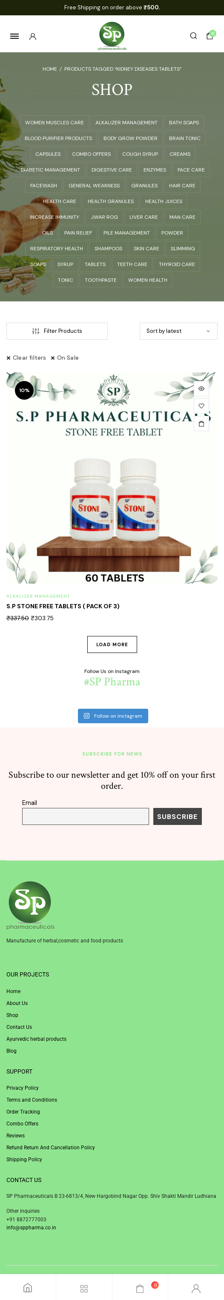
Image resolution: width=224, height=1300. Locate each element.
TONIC (65, 280)
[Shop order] (179, 331)
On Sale (68, 357)
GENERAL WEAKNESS (94, 185)
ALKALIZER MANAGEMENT (126, 122)
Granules (144, 185)
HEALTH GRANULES (111, 201)
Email (29, 803)
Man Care (182, 217)
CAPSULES (47, 154)
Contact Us (19, 1027)
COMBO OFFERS (91, 154)
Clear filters (29, 357)
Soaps (38, 264)
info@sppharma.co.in (31, 1228)
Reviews (15, 1136)
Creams (179, 154)
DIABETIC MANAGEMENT (50, 169)
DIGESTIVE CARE (112, 169)
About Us (17, 1003)
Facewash (43, 185)
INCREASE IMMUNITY (54, 217)
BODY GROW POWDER (130, 138)
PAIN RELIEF (78, 232)
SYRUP (65, 264)
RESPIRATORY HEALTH (56, 248)
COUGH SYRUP (140, 154)
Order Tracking (23, 1112)
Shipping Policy (24, 1160)
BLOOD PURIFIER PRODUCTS (58, 138)
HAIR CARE (182, 185)
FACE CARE (191, 169)
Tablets (95, 264)
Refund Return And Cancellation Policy (50, 1148)
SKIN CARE (146, 248)
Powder (172, 232)
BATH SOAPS (184, 122)
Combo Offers (22, 1124)
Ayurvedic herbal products (36, 1039)
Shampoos (108, 248)
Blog (11, 1051)
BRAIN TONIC (185, 138)
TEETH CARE (132, 264)
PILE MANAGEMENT (126, 232)
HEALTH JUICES (163, 201)
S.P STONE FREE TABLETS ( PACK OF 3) (63, 606)
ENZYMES (155, 169)
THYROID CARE (177, 264)
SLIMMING (183, 248)
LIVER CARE (143, 217)
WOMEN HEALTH (147, 280)
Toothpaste (101, 280)
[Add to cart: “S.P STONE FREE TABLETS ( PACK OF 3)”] (201, 423)
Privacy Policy (22, 1088)
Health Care (59, 201)
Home (50, 69)
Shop (12, 1015)
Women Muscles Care (54, 122)
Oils (47, 232)
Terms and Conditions (31, 1100)
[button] (201, 406)
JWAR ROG (104, 217)
